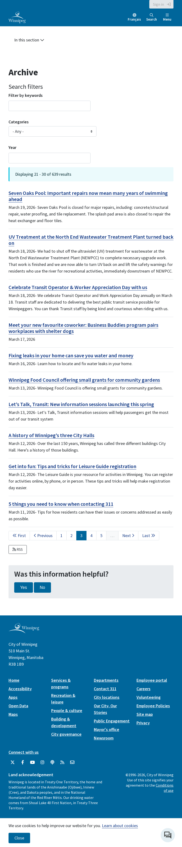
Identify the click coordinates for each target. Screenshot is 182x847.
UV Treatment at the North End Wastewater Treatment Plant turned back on (91, 239)
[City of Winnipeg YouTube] (32, 762)
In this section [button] (29, 40)
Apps (13, 697)
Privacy (143, 723)
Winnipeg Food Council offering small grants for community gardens (84, 379)
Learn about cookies (120, 825)
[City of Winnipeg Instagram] (42, 762)
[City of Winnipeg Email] (72, 762)
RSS (18, 549)
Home (14, 680)
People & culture (66, 710)
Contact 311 (105, 688)
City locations (106, 697)
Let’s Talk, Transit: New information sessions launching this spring (81, 404)
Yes (23, 587)
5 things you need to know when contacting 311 (61, 504)
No (42, 587)
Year (12, 147)
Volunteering (148, 697)
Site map (144, 714)
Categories (19, 122)
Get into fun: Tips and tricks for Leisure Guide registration (72, 466)
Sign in (158, 4)
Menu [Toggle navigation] (167, 17)
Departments (106, 680)
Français (134, 19)
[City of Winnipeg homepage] (24, 631)
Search (151, 17)
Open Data (18, 705)
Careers (143, 688)
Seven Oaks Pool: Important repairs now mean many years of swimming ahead (88, 196)
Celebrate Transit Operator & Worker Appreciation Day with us (78, 287)
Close (19, 838)
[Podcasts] (52, 762)
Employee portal (151, 680)
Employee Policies (153, 705)
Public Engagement (112, 721)
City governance (66, 734)
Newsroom (104, 738)
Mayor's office (106, 729)
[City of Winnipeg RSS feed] (62, 762)
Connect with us (24, 752)
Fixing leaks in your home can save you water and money (71, 355)
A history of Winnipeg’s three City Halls (51, 435)
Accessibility (20, 688)
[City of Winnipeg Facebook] (22, 762)
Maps (13, 714)
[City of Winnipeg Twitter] (13, 762)
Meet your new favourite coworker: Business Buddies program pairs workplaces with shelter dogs (83, 328)
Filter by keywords (26, 95)
